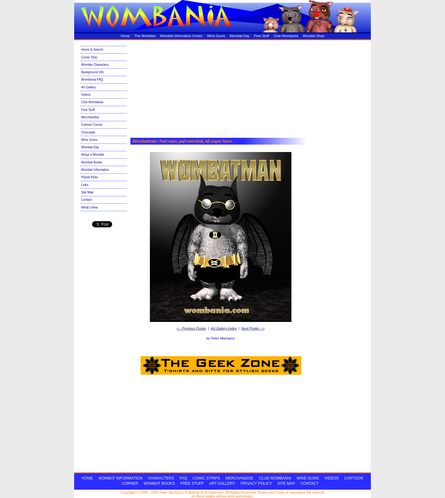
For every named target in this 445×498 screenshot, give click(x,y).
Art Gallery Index (223, 328)
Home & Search (92, 49)
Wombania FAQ (92, 79)
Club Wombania (285, 36)
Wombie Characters (95, 64)
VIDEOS (331, 478)
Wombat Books (91, 162)
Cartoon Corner (92, 124)
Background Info (92, 72)
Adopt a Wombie (92, 154)
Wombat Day (239, 36)
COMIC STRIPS (206, 478)
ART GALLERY (222, 483)
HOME (87, 478)
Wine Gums (216, 36)
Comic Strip (89, 57)
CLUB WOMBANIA (275, 478)
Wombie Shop (313, 36)
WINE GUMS (308, 478)
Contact (86, 199)
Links (85, 185)
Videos (86, 94)
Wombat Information (95, 169)
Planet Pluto (89, 177)
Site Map (87, 192)
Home (125, 36)
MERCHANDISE (239, 478)
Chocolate (88, 132)
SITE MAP (286, 483)
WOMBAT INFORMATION (120, 478)
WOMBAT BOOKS (159, 483)
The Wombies (145, 36)
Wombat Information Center (181, 36)
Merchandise (90, 117)
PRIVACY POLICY (256, 483)
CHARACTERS (161, 478)
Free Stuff (261, 36)
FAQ (183, 478)
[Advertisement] (246, 87)
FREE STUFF (192, 483)
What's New (89, 207)
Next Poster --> (253, 328)
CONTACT (309, 483)
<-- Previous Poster (191, 328)
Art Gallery (88, 87)
